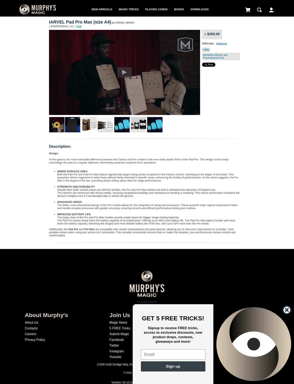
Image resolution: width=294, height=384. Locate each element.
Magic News (118, 322)
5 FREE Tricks (119, 328)
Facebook (116, 339)
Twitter (114, 345)
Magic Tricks (129, 9)
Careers (30, 334)
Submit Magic (119, 334)
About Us (31, 322)
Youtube (115, 357)
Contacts (31, 328)
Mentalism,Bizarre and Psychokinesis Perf (215, 56)
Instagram (116, 351)
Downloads (199, 9)
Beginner (221, 43)
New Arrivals (101, 9)
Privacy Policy (35, 339)
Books (179, 9)
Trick (79, 26)
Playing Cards (156, 9)
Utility (206, 49)
